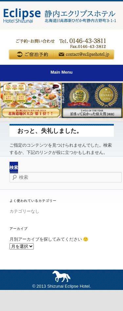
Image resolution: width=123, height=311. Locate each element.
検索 (14, 167)
